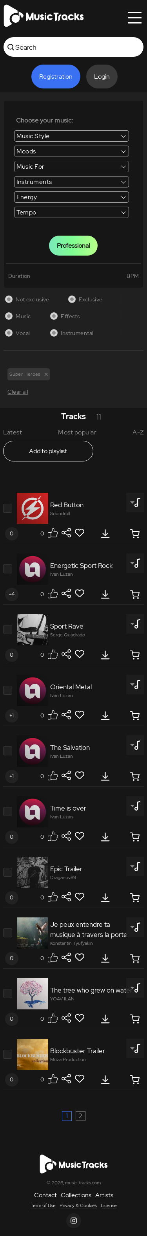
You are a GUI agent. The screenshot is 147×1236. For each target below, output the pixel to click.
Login (102, 76)
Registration (56, 76)
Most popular (77, 432)
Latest (12, 432)
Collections (76, 1195)
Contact (45, 1195)
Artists (104, 1195)
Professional (73, 245)
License (109, 1205)
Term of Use (43, 1205)
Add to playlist (48, 451)
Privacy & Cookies (78, 1205)
